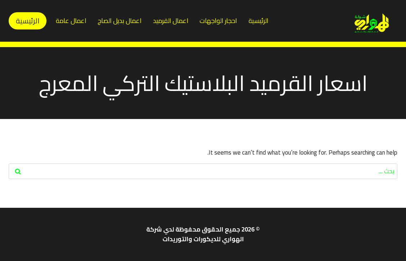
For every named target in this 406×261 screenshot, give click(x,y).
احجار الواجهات (218, 21)
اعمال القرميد (170, 21)
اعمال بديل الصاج (120, 21)
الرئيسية (258, 21)
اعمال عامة (71, 21)
